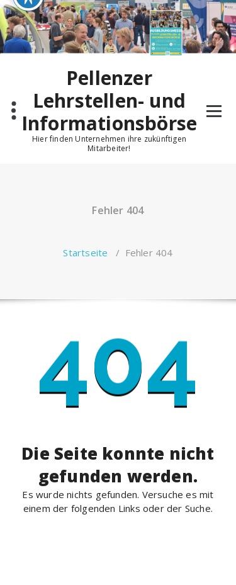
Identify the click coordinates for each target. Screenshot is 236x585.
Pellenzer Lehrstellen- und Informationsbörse (109, 101)
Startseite (85, 252)
